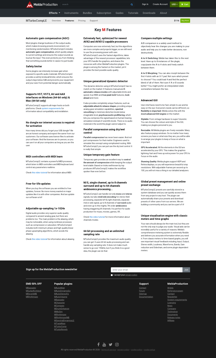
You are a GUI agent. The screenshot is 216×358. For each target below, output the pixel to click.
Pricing (81, 20)
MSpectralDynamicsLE (64, 320)
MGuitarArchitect (33, 291)
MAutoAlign (59, 288)
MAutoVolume (60, 297)
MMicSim (58, 312)
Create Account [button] (160, 4)
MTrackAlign (59, 323)
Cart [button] (184, 4)
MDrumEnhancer (61, 309)
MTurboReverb (61, 329)
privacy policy (131, 275)
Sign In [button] (145, 4)
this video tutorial (39, 172)
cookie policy (136, 350)
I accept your (125, 275)
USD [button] (174, 4)
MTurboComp (60, 326)
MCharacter (59, 303)
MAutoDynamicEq (62, 291)
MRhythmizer (32, 297)
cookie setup (149, 350)
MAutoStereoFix (61, 294)
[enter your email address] (147, 269)
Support (94, 20)
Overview (56, 20)
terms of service (108, 350)
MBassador (31, 288)
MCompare (59, 306)
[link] (98, 344)
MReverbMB (31, 294)
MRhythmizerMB (61, 317)
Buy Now (185, 21)
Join (186, 270)
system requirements (51, 108)
